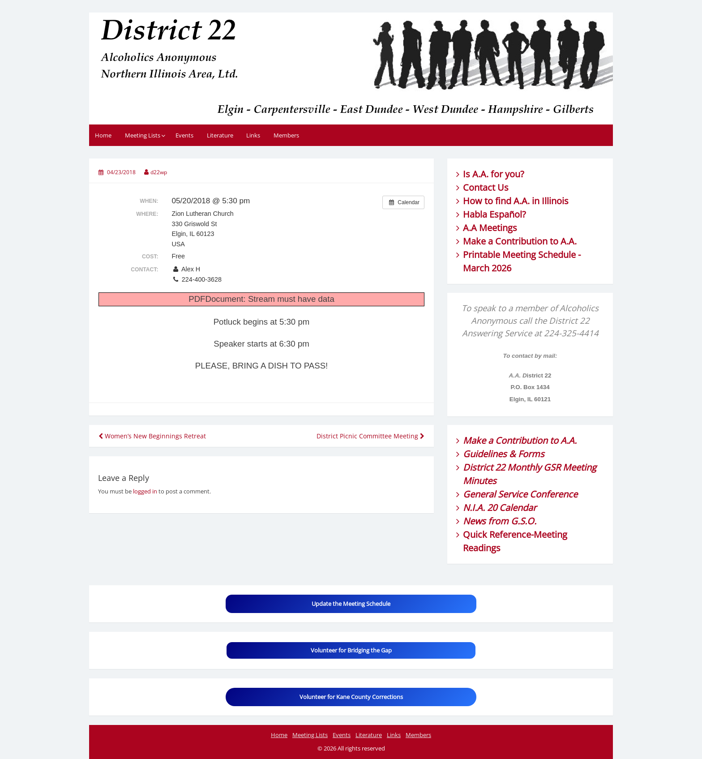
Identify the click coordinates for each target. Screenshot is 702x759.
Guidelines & (490, 454)
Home (103, 135)
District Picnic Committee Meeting (370, 436)
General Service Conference (520, 494)
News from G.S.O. (499, 521)
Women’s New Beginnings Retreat (152, 436)
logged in (145, 491)
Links (253, 135)
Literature (220, 135)
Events (184, 135)
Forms (531, 454)
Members (286, 135)
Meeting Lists (142, 135)
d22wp (158, 172)
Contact (479, 187)
